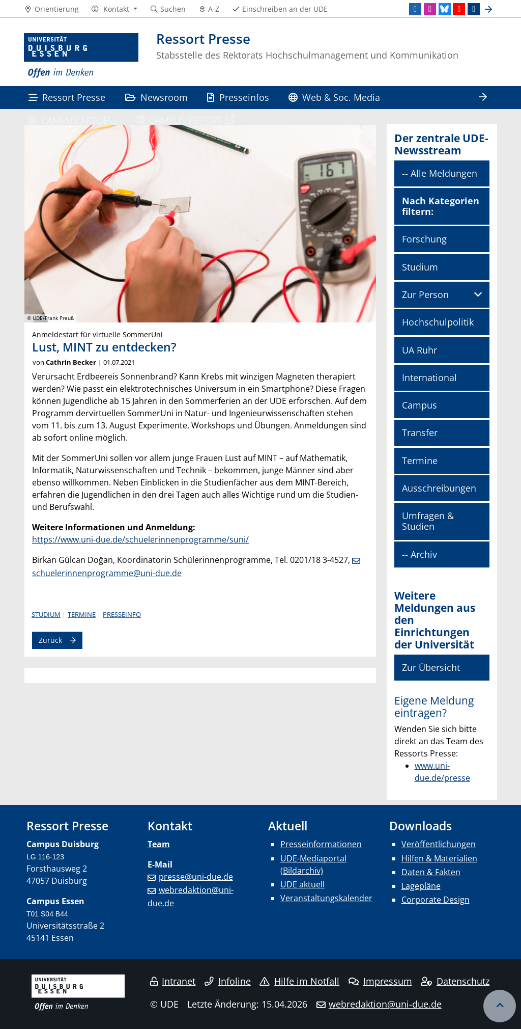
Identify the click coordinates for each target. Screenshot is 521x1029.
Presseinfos (238, 97)
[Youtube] (459, 9)
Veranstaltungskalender (326, 898)
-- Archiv (419, 554)
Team (159, 844)
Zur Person (425, 294)
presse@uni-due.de (196, 876)
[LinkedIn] (415, 9)
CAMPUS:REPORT (179, 120)
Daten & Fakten (430, 872)
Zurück (50, 640)
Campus (419, 405)
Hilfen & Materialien (439, 858)
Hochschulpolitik (438, 322)
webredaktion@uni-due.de (385, 1004)
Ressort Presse (66, 97)
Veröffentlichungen (438, 844)
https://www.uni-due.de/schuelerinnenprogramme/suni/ (140, 539)
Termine (82, 614)
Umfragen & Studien (428, 520)
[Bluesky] (445, 9)
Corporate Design (435, 899)
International (429, 377)
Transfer (420, 432)
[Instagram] (430, 9)
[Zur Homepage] (81, 55)
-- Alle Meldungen (439, 173)
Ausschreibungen (439, 488)
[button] (114, 9)
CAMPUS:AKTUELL (73, 120)
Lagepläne (421, 885)
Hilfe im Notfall (299, 981)
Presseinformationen (321, 844)
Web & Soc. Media (334, 97)
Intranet (173, 981)
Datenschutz (455, 981)
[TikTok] (474, 9)
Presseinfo (122, 614)
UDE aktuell (302, 884)
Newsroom (156, 97)
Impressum (380, 981)
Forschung (424, 239)
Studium (46, 614)
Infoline (228, 981)
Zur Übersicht (431, 667)
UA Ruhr (419, 350)
